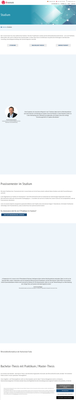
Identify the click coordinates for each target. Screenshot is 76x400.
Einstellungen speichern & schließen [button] (65, 392)
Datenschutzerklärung (47, 398)
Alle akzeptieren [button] (65, 396)
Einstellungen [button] (15, 399)
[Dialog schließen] (74, 389)
